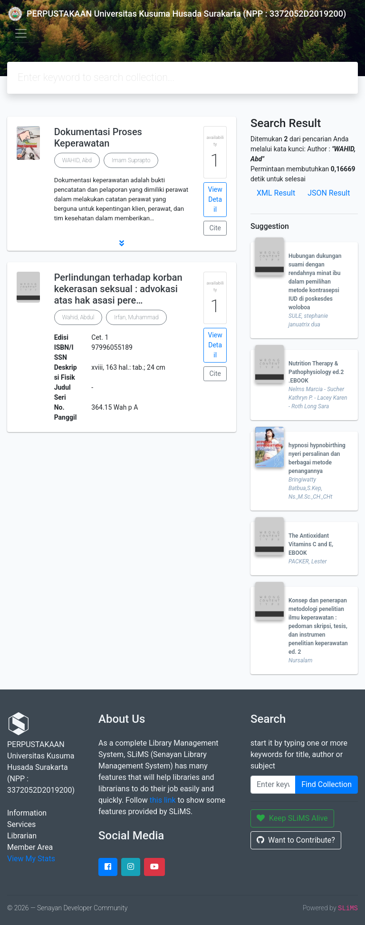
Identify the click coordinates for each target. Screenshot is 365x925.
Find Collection (326, 784)
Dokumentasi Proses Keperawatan (98, 137)
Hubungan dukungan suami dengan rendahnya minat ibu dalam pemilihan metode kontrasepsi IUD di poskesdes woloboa (314, 282)
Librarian (22, 835)
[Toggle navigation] (21, 33)
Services (21, 824)
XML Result (276, 192)
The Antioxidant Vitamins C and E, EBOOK (310, 544)
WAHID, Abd (77, 160)
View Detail (215, 199)
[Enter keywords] (273, 785)
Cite (215, 228)
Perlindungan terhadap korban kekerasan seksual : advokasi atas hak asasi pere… (118, 289)
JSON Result (328, 192)
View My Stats (31, 858)
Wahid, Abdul (78, 317)
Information (27, 812)
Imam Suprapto (131, 160)
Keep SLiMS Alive (292, 818)
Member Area (30, 847)
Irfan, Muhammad (136, 317)
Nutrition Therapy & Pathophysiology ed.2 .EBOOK (316, 372)
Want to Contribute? (296, 840)
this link (163, 800)
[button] (121, 243)
